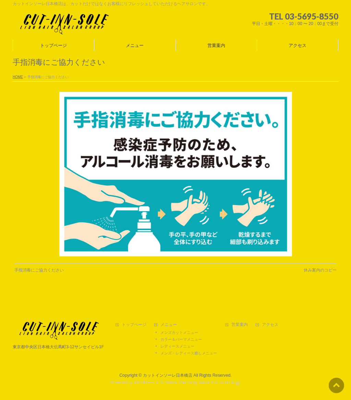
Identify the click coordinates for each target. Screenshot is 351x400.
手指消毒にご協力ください (39, 270)
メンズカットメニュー (179, 332)
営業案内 (239, 325)
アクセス (270, 325)
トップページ (134, 325)
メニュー (168, 325)
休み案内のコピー (320, 270)
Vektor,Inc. (208, 382)
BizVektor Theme (176, 382)
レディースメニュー (177, 346)
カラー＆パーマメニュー (181, 339)
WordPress (144, 382)
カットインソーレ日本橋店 (167, 375)
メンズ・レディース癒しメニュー (188, 353)
